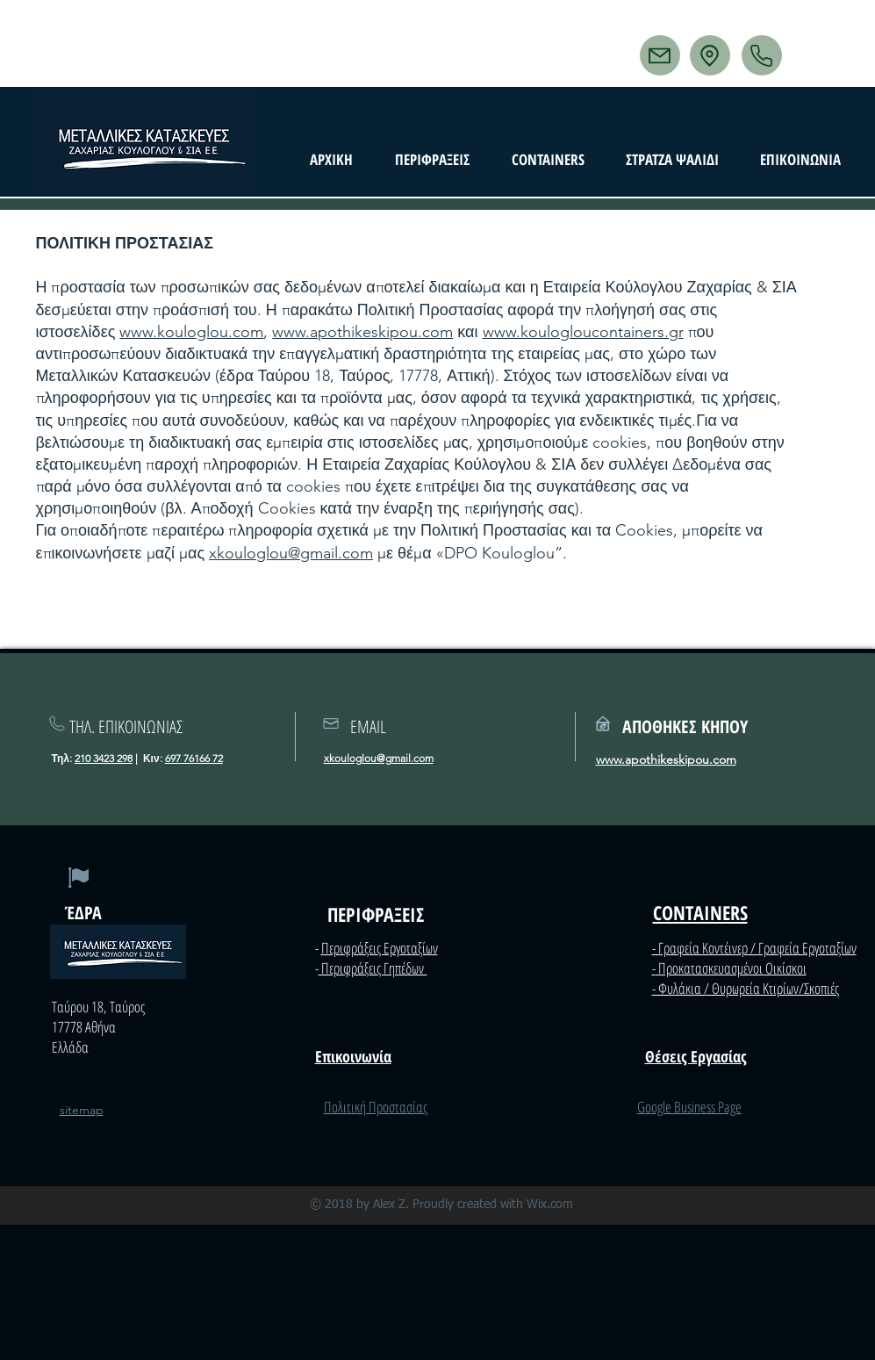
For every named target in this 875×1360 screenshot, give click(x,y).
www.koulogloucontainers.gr (583, 332)
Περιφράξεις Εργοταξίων (379, 948)
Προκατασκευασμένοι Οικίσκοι (731, 968)
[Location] (710, 55)
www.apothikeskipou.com (362, 332)
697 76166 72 (194, 758)
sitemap (82, 1110)
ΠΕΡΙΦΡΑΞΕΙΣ (375, 914)
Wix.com (550, 1204)
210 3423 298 (104, 758)
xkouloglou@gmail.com (291, 553)
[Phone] (762, 55)
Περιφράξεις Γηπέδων (373, 968)
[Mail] (660, 55)
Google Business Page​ (689, 1107)
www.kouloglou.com (191, 332)
